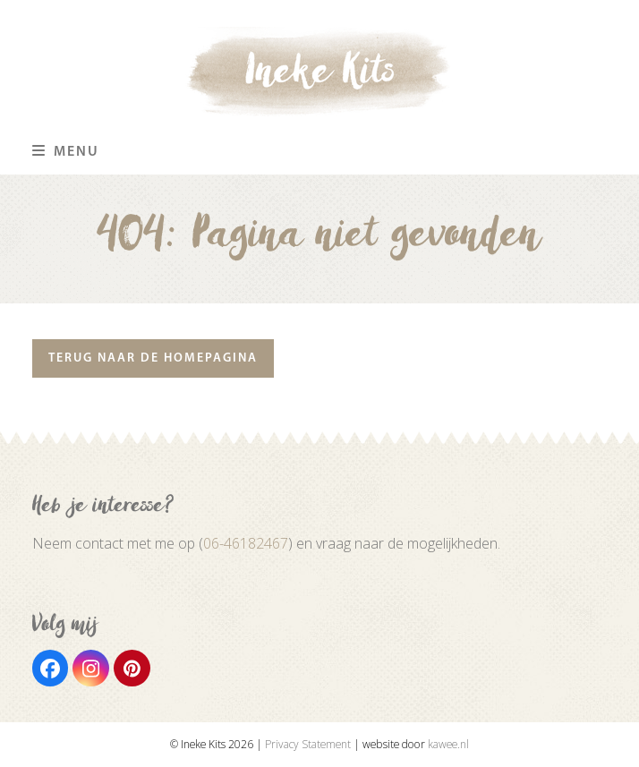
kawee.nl (448, 744)
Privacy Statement (308, 744)
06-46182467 (245, 543)
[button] (65, 152)
